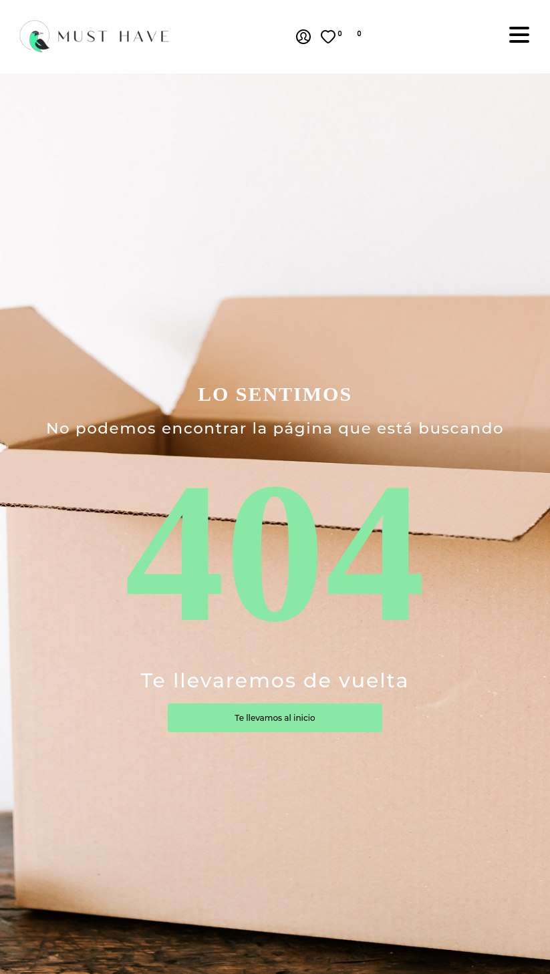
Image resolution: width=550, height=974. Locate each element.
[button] (366, 37)
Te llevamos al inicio (275, 718)
